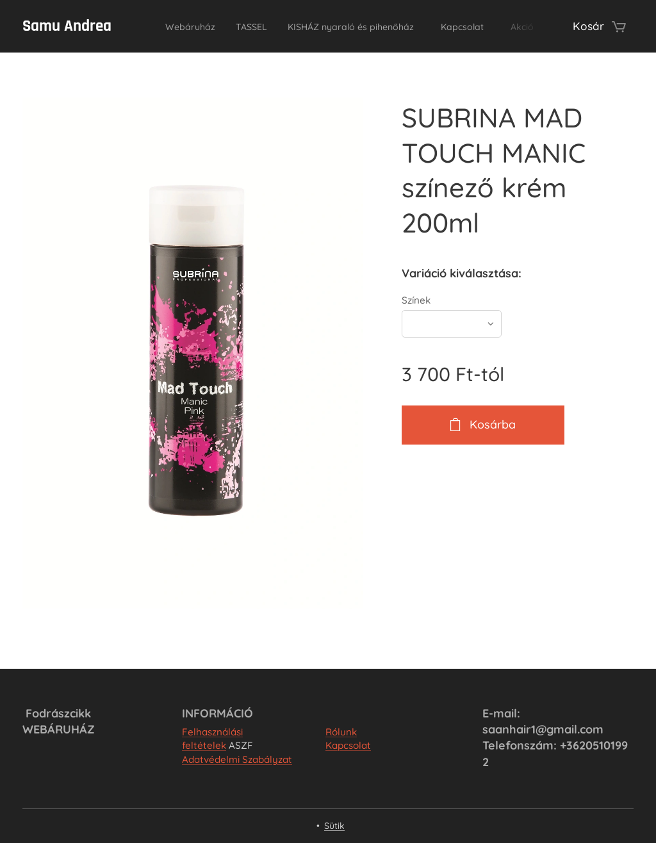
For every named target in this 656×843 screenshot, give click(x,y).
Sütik (334, 825)
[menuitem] (187, 26)
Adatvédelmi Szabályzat (237, 759)
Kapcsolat (348, 745)
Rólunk (341, 732)
